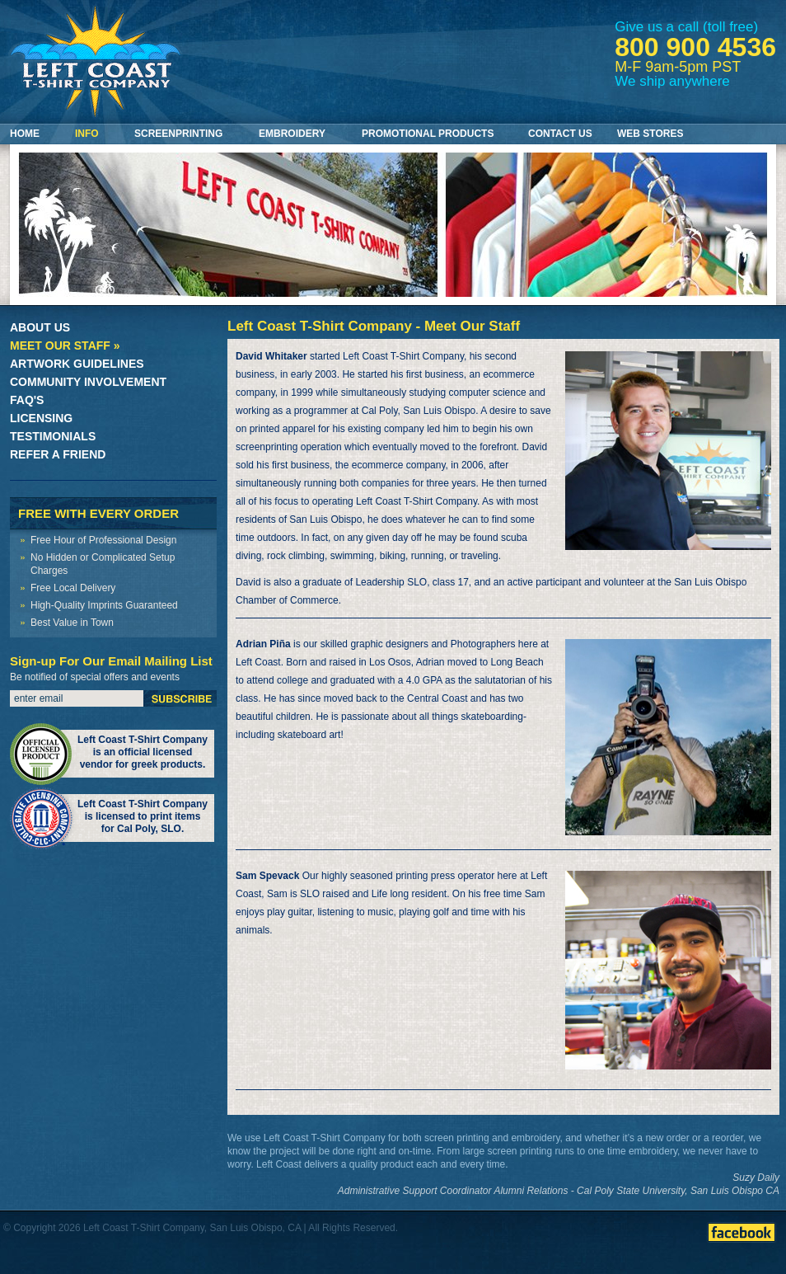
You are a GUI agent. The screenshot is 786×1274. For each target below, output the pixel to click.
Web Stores (650, 133)
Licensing (41, 418)
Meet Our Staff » (65, 345)
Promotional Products (428, 133)
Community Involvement (88, 381)
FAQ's (27, 400)
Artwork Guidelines (77, 363)
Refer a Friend (57, 454)
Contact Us (560, 133)
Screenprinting (178, 133)
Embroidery (292, 133)
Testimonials (53, 436)
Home (25, 133)
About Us (40, 327)
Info (87, 133)
